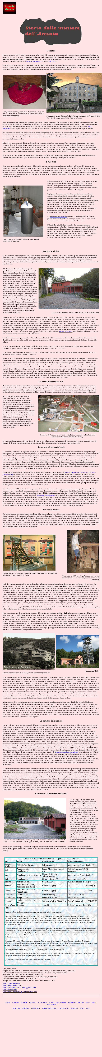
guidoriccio (71, 1002)
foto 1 (88, 1002)
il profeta (23, 1002)
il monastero (42, 1002)
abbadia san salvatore (49, 1008)
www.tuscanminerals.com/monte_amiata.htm (19, 988)
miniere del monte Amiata (58, 217)
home (88, 1008)
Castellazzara (84, 472)
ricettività (80, 1002)
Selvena (92, 472)
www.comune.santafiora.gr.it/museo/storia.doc (20, 992)
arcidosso (25, 1008)
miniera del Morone (65, 332)
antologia (15, 1002)
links (82, 1008)
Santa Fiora (52, 61)
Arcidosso (40, 495)
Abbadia (67, 472)
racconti (51, 1002)
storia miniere (51, 1004)
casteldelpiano (35, 1008)
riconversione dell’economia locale (66, 752)
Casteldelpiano (50, 495)
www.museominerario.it (11, 983)
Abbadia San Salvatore (33, 61)
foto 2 (94, 1002)
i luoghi (7, 1002)
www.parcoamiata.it (10, 990)
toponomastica (61, 1002)
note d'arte (16, 1008)
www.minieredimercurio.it (12, 985)
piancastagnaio (64, 1008)
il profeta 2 (32, 1002)
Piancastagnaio (8, 474)
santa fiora (74, 1008)
